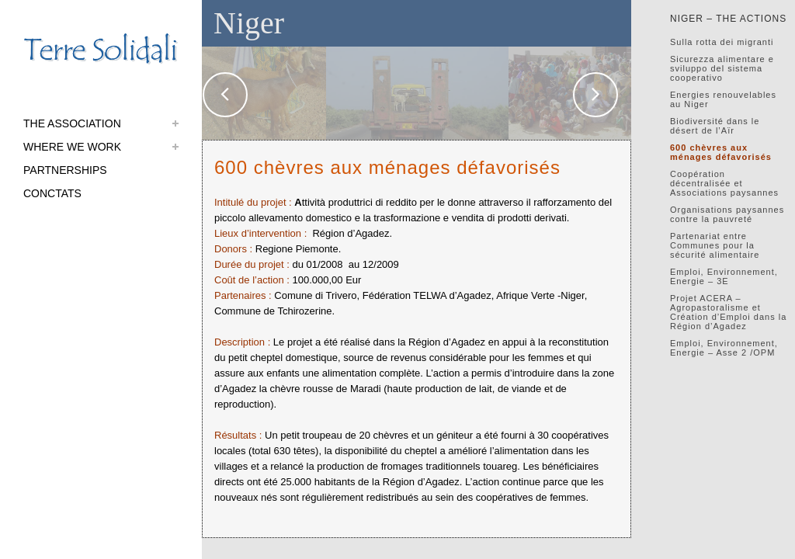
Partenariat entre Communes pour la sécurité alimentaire (714, 245)
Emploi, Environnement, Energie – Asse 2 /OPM (724, 348)
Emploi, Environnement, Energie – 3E (724, 276)
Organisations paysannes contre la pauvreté (727, 214)
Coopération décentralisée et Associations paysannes (724, 183)
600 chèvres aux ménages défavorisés (721, 152)
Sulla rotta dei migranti (721, 42)
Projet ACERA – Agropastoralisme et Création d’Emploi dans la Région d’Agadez (728, 312)
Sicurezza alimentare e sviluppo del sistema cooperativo (722, 68)
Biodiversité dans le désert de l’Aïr (714, 125)
